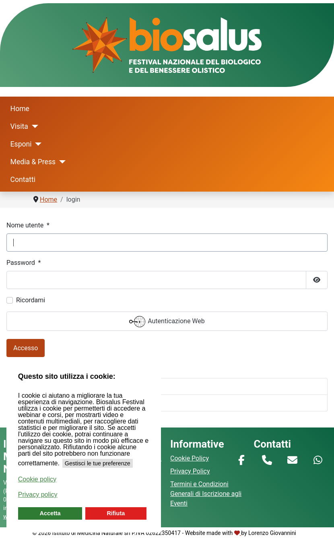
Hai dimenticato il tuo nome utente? (64, 403)
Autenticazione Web (167, 322)
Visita (19, 126)
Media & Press (33, 162)
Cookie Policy (189, 458)
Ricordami (30, 300)
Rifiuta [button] (116, 513)
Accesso (25, 348)
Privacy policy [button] (38, 494)
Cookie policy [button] (37, 479)
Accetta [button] (50, 513)
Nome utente (27, 225)
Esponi (21, 144)
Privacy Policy (190, 471)
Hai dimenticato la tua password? (61, 386)
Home (19, 109)
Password (23, 262)
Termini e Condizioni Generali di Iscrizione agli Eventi (205, 493)
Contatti (22, 180)
